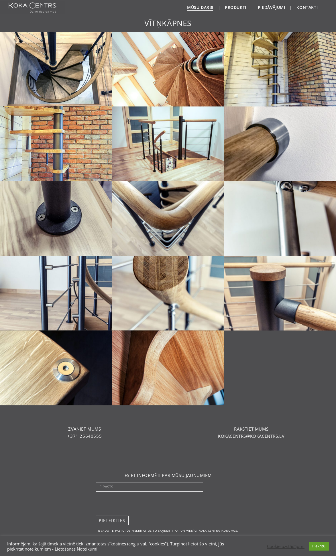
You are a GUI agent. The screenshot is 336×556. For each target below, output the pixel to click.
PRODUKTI (235, 7)
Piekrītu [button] (318, 546)
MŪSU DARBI (200, 7)
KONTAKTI (307, 7)
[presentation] (139, 503)
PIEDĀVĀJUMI (271, 7)
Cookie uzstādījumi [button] (285, 546)
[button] (84, 429)
